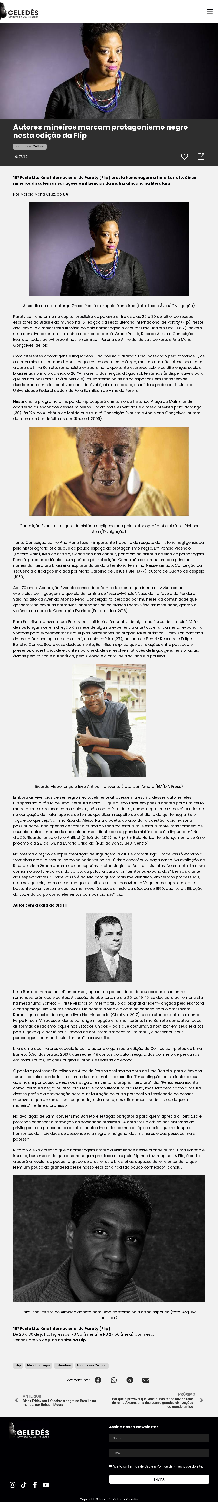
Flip (18, 1365)
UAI (65, 194)
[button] (98, 1380)
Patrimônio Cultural (29, 146)
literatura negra (38, 1365)
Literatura (63, 1365)
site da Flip (75, 1339)
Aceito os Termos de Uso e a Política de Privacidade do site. (158, 1466)
